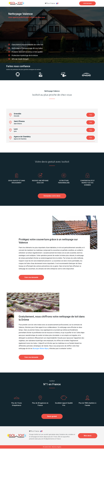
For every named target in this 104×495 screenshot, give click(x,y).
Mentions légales (56, 493)
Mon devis (87, 482)
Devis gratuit (52, 463)
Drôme (25, 366)
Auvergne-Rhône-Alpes (41, 395)
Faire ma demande (31, 324)
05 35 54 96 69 (86, 3)
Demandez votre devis (52, 242)
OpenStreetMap (86, 154)
